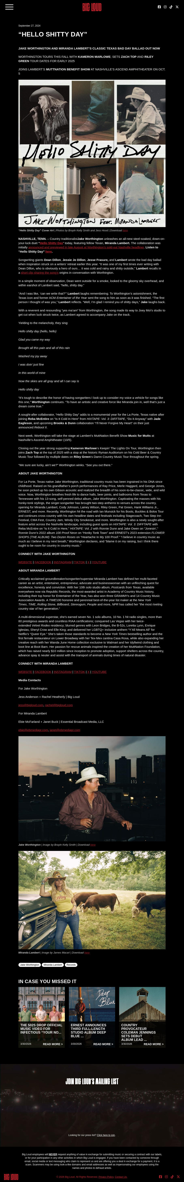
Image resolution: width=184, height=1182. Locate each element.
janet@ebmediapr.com (65, 730)
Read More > (53, 1044)
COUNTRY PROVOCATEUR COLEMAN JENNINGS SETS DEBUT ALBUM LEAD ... (138, 1032)
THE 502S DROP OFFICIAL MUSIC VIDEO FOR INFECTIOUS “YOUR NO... (41, 1028)
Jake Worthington (29, 964)
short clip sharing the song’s (40, 272)
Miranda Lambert (53, 964)
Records (71, 964)
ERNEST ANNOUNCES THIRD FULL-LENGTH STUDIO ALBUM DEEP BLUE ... (88, 1030)
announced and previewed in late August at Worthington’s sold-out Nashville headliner (86, 247)
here (125, 230)
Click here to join (106, 1135)
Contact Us (121, 1177)
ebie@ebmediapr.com (33, 730)
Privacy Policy (105, 1177)
